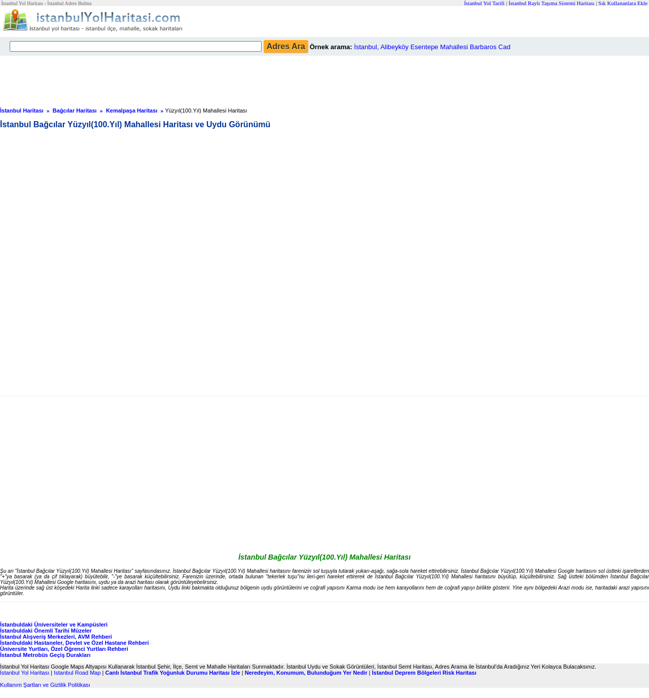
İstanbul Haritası (22, 110)
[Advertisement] (246, 78)
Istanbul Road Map (77, 673)
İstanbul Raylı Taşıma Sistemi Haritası (552, 3)
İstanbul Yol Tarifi (484, 3)
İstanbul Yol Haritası (24, 673)
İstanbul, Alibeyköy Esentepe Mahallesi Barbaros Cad (432, 47)
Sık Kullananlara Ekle (622, 3)
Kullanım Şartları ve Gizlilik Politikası (45, 685)
